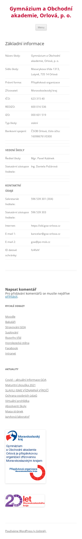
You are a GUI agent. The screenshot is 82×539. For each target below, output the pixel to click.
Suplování (11, 332)
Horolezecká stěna (17, 343)
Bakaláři (10, 322)
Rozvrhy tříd (13, 338)
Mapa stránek (14, 411)
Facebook (11, 348)
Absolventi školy (15, 406)
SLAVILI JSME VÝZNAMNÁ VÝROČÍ (27, 390)
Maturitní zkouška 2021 (20, 385)
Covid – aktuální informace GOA (25, 380)
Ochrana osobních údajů (21, 396)
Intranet (10, 353)
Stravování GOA (15, 327)
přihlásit (11, 296)
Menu (41, 27)
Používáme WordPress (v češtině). (25, 531)
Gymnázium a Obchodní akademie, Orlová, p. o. (41, 12)
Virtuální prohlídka (17, 401)
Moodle (10, 317)
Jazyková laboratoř (17, 417)
